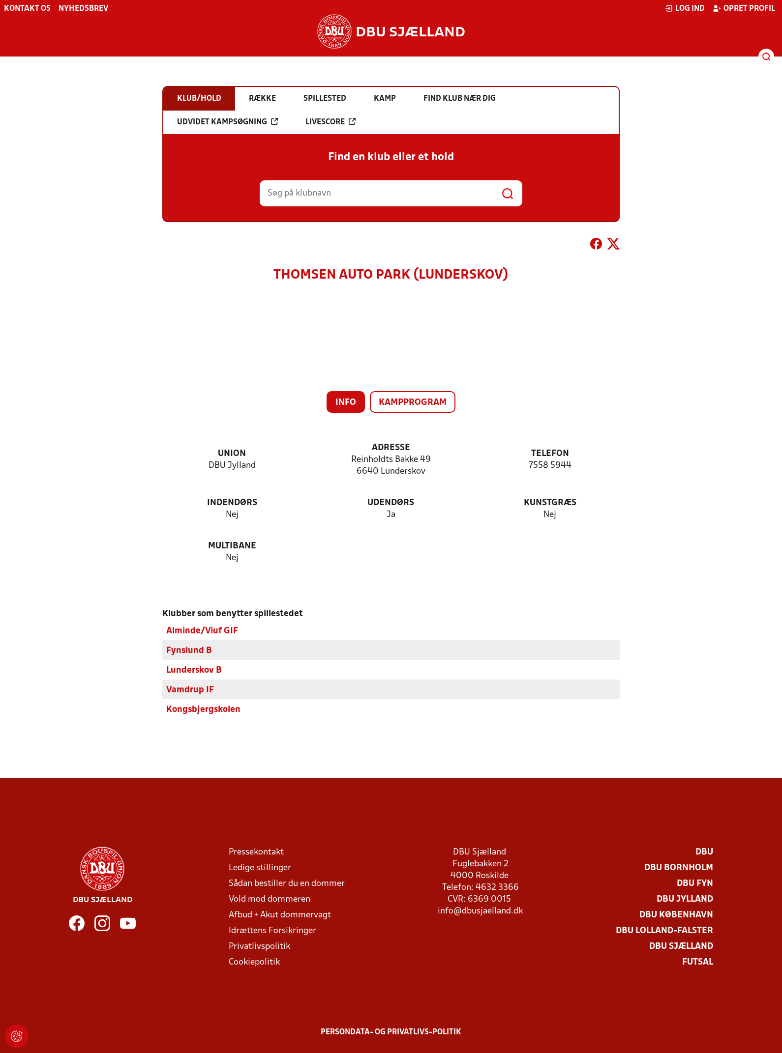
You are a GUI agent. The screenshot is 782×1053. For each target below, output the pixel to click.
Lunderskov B (194, 670)
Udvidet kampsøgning (227, 122)
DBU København (676, 915)
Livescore (330, 122)
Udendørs (390, 503)
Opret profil (744, 8)
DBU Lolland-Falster (664, 930)
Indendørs (232, 503)
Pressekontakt (256, 852)
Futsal (697, 962)
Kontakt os (27, 8)
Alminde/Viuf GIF (202, 630)
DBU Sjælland (681, 946)
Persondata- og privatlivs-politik (391, 1031)
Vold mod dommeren (269, 899)
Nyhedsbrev (83, 8)
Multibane (232, 546)
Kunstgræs (550, 503)
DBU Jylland (685, 899)
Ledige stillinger (260, 867)
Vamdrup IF (190, 689)
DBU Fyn (695, 883)
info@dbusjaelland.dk (480, 911)
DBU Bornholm (678, 867)
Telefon (550, 454)
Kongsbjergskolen (203, 709)
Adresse (391, 448)
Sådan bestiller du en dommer (287, 883)
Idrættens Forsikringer (272, 930)
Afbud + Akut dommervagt (280, 915)
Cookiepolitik (254, 962)
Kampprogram (413, 402)
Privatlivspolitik (259, 946)
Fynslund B (189, 650)
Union (232, 454)
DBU (704, 852)
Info (345, 402)
